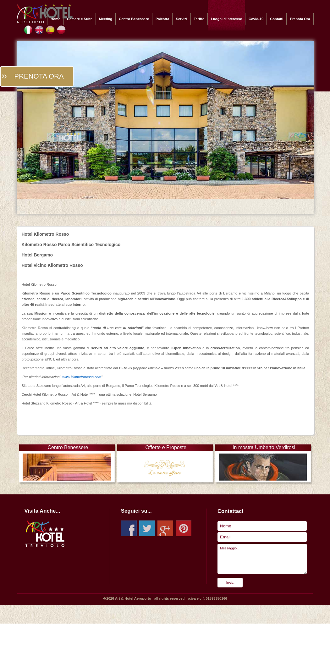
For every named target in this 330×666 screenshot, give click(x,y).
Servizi (181, 19)
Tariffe (199, 19)
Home (55, 19)
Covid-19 (256, 19)
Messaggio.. (262, 559)
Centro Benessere (134, 19)
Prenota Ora (300, 19)
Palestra (162, 19)
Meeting (105, 19)
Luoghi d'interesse (226, 19)
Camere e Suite (79, 19)
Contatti (276, 19)
